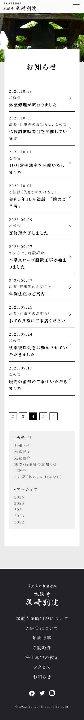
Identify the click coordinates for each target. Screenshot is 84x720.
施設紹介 (36, 252)
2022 (19, 522)
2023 (19, 515)
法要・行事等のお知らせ (30, 124)
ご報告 (15, 97)
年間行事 (42, 638)
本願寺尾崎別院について (42, 618)
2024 (19, 509)
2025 (19, 503)
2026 (19, 497)
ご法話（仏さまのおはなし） (33, 192)
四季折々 (22, 451)
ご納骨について (42, 628)
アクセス (42, 667)
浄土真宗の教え (42, 657)
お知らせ (17, 252)
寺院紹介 (42, 647)
